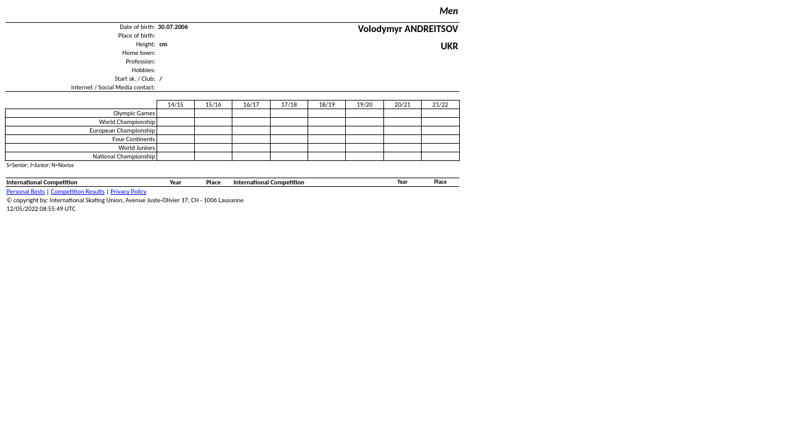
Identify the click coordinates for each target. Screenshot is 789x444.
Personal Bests (26, 191)
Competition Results (78, 191)
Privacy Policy (128, 191)
